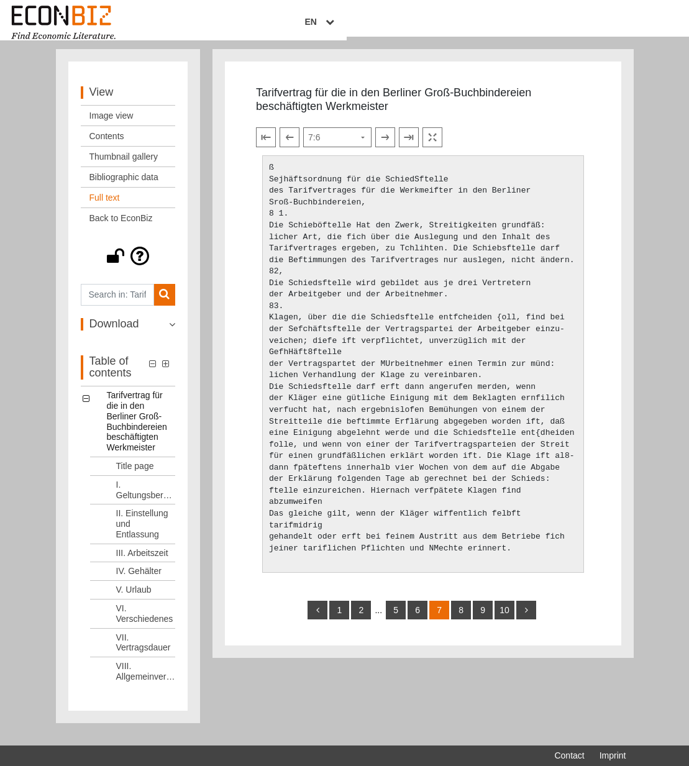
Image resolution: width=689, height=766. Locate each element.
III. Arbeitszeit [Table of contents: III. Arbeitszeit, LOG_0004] (142, 563)
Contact (569, 755)
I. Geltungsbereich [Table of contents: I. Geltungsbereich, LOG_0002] (146, 500)
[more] (526, 620)
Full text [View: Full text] (104, 207)
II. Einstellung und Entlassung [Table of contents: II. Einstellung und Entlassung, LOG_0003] (142, 533)
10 (504, 620)
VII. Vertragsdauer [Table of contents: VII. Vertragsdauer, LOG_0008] (143, 652)
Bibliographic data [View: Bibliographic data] (123, 187)
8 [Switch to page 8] (461, 620)
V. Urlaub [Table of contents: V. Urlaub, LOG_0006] (134, 599)
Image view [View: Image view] (111, 125)
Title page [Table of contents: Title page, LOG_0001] (135, 476)
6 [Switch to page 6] (417, 620)
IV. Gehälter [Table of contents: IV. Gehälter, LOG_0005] (139, 581)
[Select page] (337, 147)
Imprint (613, 755)
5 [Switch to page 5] (395, 620)
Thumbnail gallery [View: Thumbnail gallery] (123, 166)
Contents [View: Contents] (106, 146)
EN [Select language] (617, 23)
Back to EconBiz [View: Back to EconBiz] (121, 228)
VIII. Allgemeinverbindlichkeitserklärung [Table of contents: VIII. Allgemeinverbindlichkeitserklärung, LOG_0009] (146, 681)
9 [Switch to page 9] (482, 620)
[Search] (164, 304)
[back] (317, 620)
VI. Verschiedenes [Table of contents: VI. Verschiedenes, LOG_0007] (144, 623)
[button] (128, 265)
